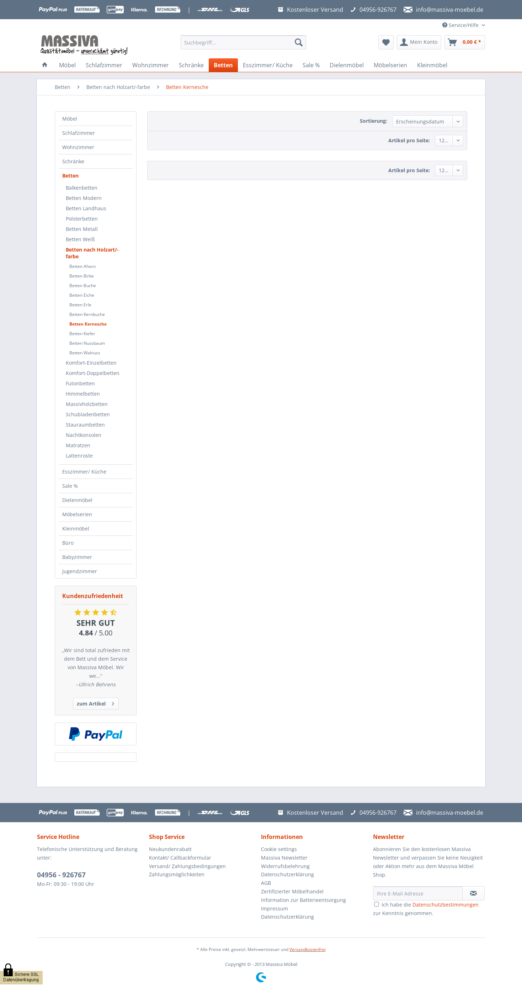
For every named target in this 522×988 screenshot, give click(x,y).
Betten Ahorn (82, 266)
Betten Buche (82, 285)
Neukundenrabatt (170, 849)
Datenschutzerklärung (287, 874)
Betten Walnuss (84, 353)
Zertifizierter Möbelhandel (292, 891)
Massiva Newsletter (284, 857)
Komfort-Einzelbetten (91, 362)
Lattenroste (79, 455)
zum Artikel (95, 702)
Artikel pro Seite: (409, 140)
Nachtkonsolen (83, 435)
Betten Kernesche (88, 324)
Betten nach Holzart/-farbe (92, 253)
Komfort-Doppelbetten (92, 373)
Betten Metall (82, 229)
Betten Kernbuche (87, 314)
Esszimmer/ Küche (84, 471)
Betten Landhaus (86, 208)
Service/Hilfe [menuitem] (461, 25)
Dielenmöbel (77, 500)
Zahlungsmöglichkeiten (176, 874)
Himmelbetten (83, 393)
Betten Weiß (80, 239)
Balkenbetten (81, 187)
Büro (68, 542)
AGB (266, 882)
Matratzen (78, 445)
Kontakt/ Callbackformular (180, 857)
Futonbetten (80, 383)
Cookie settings (279, 849)
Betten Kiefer (82, 334)
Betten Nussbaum (87, 343)
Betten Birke (81, 276)
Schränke (73, 161)
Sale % (70, 485)
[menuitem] (243, 45)
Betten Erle (80, 305)
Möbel (69, 118)
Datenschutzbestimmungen (445, 904)
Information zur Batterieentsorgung (303, 900)
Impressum (274, 908)
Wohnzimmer (78, 147)
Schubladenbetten (88, 414)
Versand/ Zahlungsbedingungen (187, 866)
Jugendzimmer (79, 571)
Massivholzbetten (87, 404)
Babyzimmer (77, 557)
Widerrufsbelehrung (285, 866)
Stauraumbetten (85, 424)
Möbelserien (77, 514)
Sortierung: (373, 120)
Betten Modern (84, 198)
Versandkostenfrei (307, 949)
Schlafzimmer (78, 133)
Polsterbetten (82, 218)
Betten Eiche (81, 295)
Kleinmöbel (75, 528)
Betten (70, 175)
